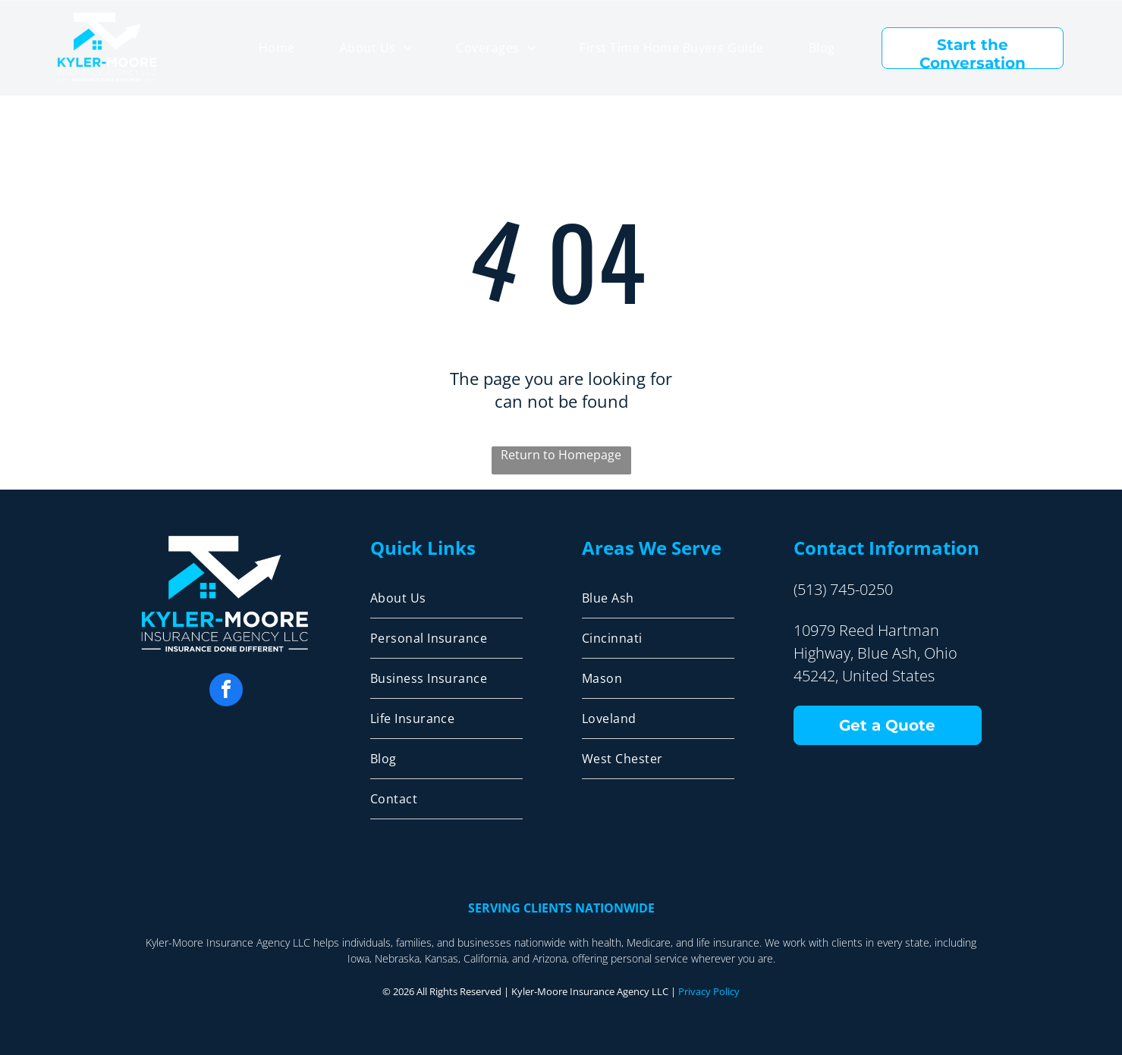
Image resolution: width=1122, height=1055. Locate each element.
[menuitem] (276, 48)
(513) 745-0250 (843, 589)
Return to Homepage (561, 454)
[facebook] (226, 691)
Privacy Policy (709, 991)
